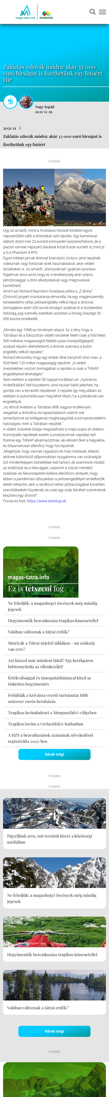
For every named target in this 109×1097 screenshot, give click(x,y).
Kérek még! (54, 754)
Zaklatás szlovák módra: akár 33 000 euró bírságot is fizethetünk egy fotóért (52, 140)
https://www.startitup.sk (46, 501)
